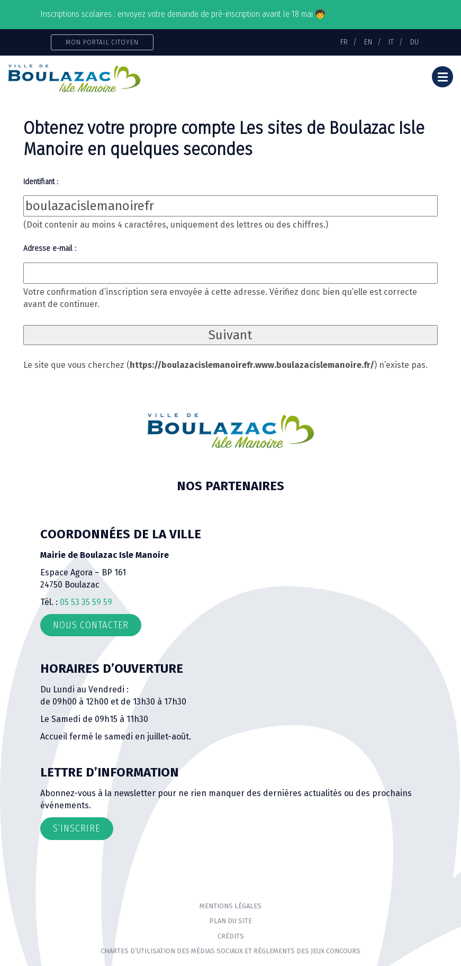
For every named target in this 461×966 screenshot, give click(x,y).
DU (414, 42)
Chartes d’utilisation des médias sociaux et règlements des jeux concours (230, 951)
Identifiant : (40, 181)
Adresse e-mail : (49, 248)
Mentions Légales (230, 906)
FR (344, 42)
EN (368, 42)
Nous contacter (91, 625)
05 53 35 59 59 (86, 602)
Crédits (231, 936)
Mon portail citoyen (102, 42)
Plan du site (230, 921)
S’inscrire (77, 828)
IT (391, 42)
